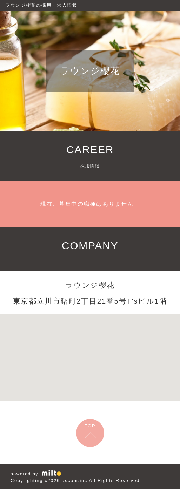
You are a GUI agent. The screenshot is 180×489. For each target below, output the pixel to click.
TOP (90, 425)
